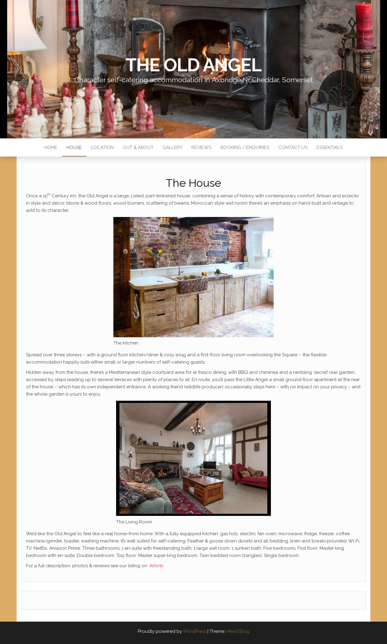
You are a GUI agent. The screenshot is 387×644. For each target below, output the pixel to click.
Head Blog (237, 631)
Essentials (330, 147)
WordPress (194, 631)
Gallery (172, 147)
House (74, 147)
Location (102, 147)
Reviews (201, 147)
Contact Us (292, 147)
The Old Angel (193, 65)
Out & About (138, 147)
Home (50, 147)
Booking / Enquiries (244, 147)
